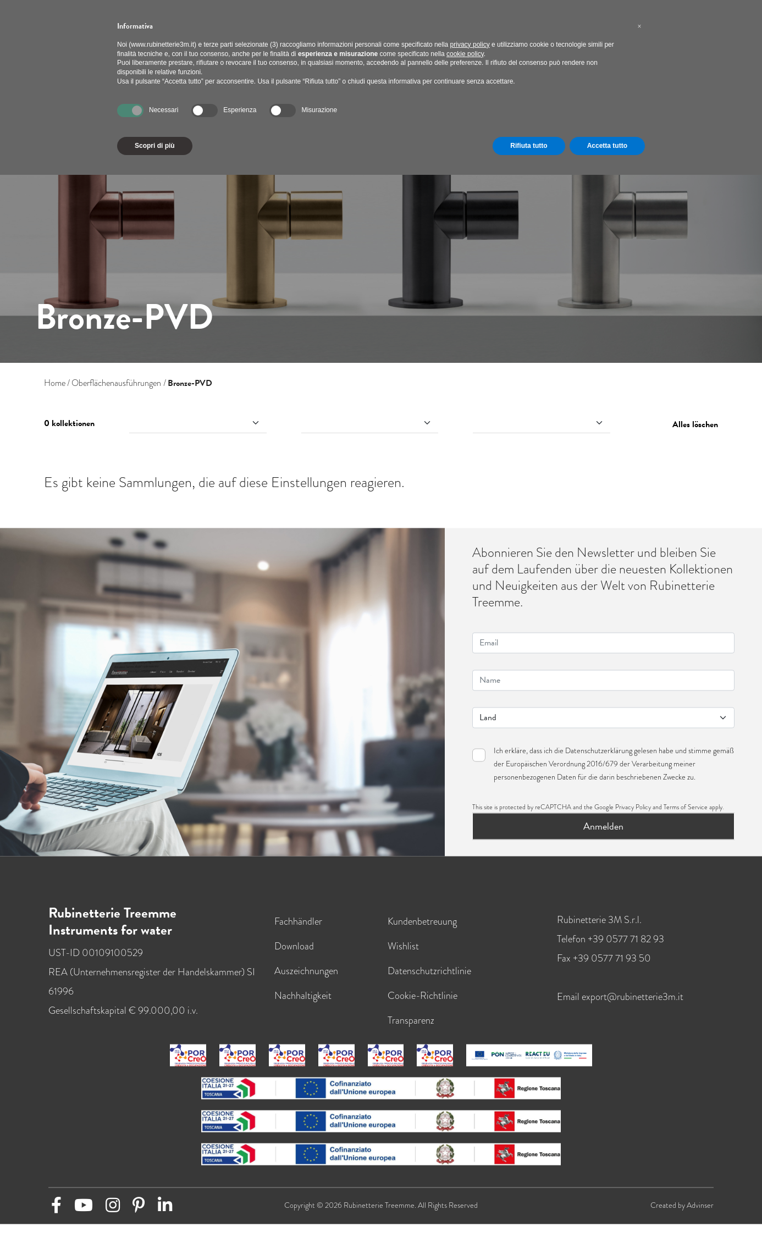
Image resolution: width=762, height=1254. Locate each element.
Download (294, 955)
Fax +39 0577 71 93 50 (604, 967)
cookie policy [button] (465, 54)
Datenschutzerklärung (598, 759)
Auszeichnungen (306, 979)
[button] (639, 26)
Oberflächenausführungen (116, 383)
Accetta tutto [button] (607, 146)
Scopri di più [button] (155, 146)
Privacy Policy (633, 815)
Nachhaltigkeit (303, 1004)
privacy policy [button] (470, 44)
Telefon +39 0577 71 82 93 (610, 947)
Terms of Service (686, 815)
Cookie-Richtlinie (422, 1004)
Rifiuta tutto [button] (528, 146)
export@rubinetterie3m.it (632, 1005)
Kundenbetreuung (422, 930)
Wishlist (403, 955)
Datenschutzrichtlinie (429, 979)
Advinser (700, 1214)
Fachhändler (298, 930)
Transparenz (411, 1029)
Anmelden (603, 834)
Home (54, 383)
